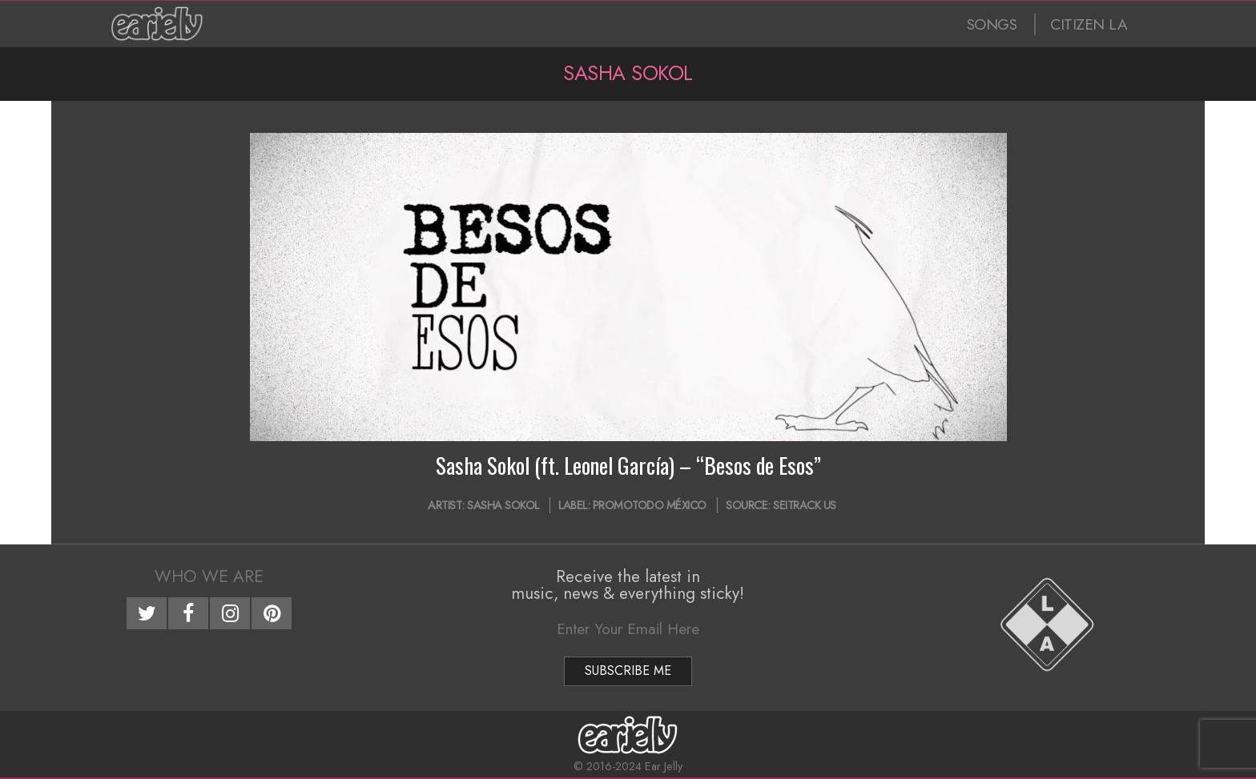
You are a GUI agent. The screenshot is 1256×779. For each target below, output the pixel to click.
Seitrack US (804, 505)
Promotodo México (649, 505)
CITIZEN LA (1088, 24)
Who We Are (209, 576)
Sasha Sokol (503, 505)
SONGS (992, 24)
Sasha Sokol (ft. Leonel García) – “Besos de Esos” (628, 465)
